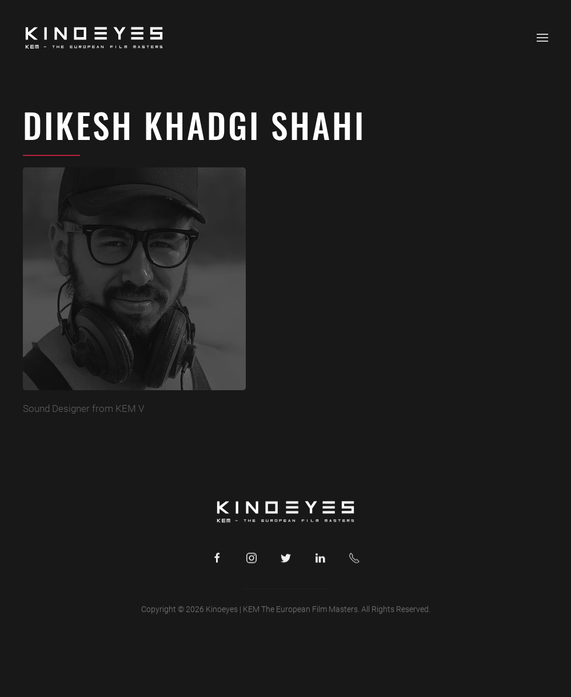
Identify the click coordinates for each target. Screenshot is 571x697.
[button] (542, 37)
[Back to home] (94, 37)
